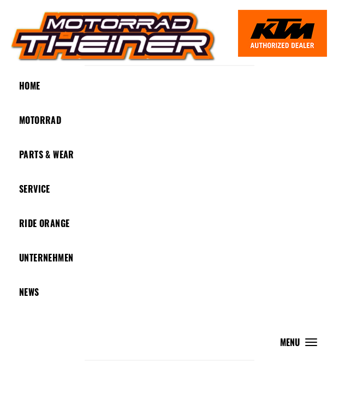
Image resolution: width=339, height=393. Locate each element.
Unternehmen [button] (46, 258)
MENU (301, 345)
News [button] (29, 292)
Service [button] (34, 189)
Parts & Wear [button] (46, 154)
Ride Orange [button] (44, 223)
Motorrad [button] (40, 120)
